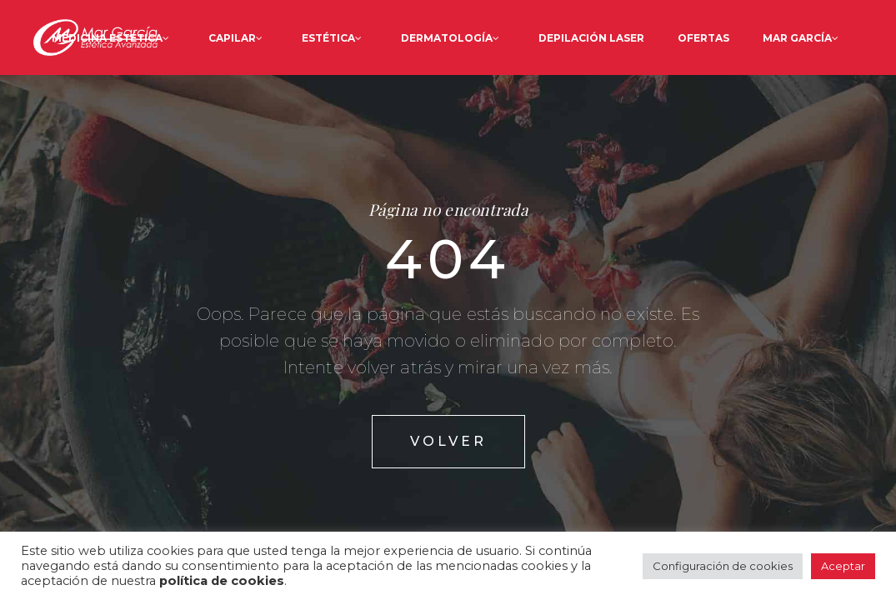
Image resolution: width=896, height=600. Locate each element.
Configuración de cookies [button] (723, 565)
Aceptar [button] (843, 565)
